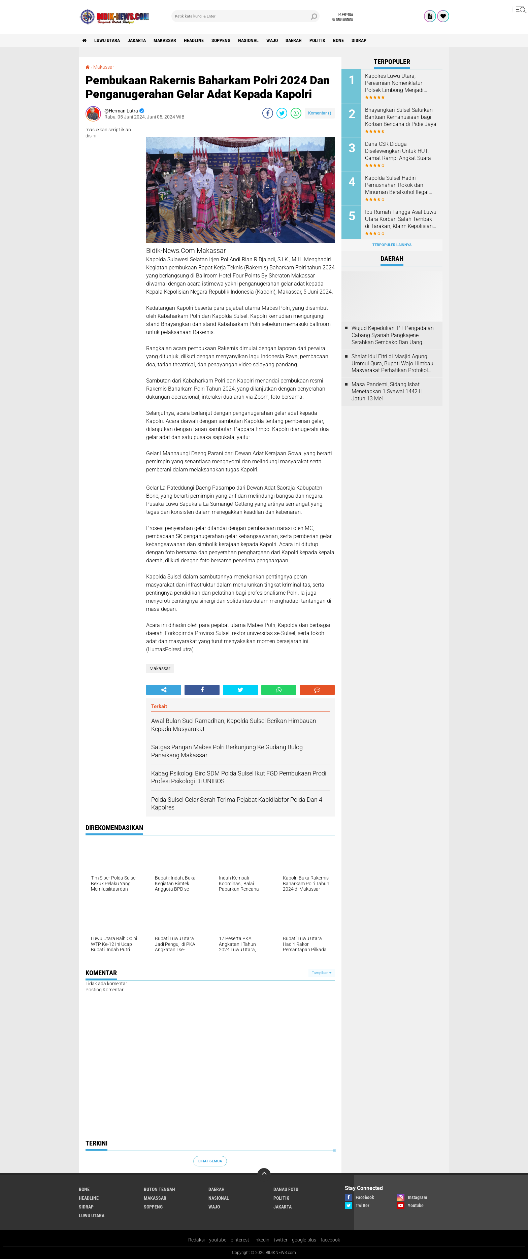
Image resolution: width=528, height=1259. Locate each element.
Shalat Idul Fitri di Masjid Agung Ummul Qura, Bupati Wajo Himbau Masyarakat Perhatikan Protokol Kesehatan (392, 363)
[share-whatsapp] (296, 113)
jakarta (137, 40)
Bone (338, 40)
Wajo (272, 40)
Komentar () (319, 112)
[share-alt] (163, 690)
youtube (217, 1240)
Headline (194, 40)
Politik (317, 40)
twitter (281, 1240)
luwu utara (107, 40)
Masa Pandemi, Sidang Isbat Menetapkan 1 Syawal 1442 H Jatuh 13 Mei (387, 391)
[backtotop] (264, 1175)
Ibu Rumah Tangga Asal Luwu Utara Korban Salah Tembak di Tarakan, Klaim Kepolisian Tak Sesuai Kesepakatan (400, 219)
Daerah (294, 40)
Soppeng (220, 40)
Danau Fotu (285, 1189)
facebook (330, 1240)
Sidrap (359, 40)
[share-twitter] (281, 113)
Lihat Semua (210, 1161)
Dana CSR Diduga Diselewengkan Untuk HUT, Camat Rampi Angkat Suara (398, 151)
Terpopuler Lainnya (391, 245)
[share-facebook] (267, 113)
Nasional (248, 40)
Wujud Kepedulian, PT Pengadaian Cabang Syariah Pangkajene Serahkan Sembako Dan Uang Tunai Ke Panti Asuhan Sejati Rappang (393, 335)
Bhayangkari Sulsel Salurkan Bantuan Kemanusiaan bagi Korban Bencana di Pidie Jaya (400, 117)
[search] (245, 16)
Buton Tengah (159, 1189)
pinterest (240, 1240)
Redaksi (196, 1240)
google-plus (304, 1240)
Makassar (165, 40)
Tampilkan (321, 973)
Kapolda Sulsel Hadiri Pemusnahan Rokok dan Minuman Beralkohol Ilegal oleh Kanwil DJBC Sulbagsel (398, 185)
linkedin (261, 1240)
